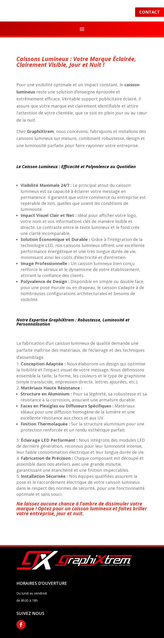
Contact (149, 12)
